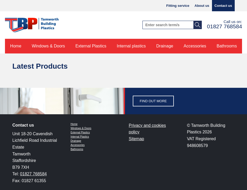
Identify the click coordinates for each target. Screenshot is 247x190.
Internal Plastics (80, 136)
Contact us (223, 6)
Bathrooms (77, 149)
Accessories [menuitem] (195, 46)
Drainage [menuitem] (164, 46)
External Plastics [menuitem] (91, 46)
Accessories (78, 145)
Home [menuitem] (15, 46)
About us (201, 6)
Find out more (153, 101)
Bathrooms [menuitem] (227, 46)
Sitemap (136, 139)
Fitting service (177, 6)
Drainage (76, 140)
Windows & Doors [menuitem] (48, 46)
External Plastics (80, 132)
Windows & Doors (81, 128)
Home (74, 124)
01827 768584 (224, 26)
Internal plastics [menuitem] (131, 46)
